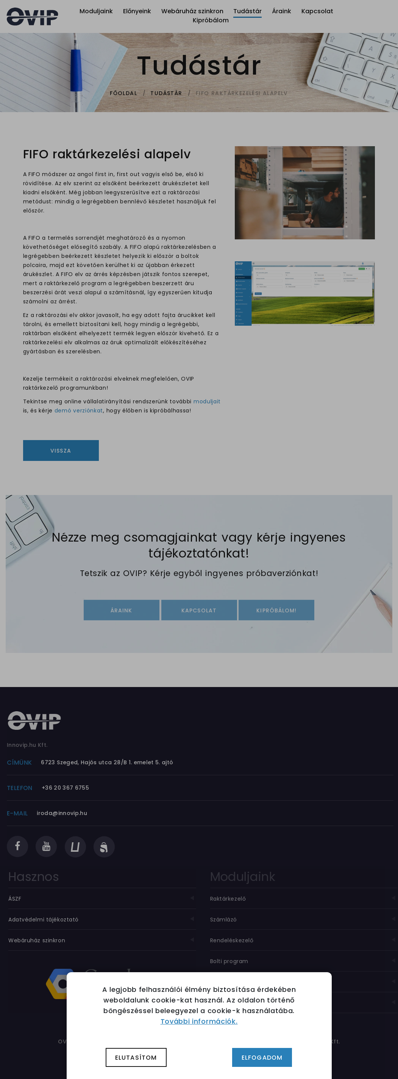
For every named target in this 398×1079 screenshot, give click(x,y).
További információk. (199, 1021)
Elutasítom (136, 1057)
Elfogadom (262, 1057)
